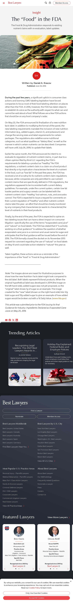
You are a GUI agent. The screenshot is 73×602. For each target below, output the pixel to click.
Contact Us (42, 495)
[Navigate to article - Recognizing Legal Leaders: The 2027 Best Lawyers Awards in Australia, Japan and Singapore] (24, 362)
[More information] (24, 566)
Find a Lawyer (36, 411)
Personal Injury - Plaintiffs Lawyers (16, 473)
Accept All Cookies (36, 598)
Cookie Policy (34, 588)
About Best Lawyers (45, 473)
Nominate (19, 416)
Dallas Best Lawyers (45, 446)
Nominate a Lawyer (45, 484)
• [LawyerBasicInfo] (15, 569)
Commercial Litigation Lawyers (14, 498)
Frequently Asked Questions (48, 480)
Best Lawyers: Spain (10, 439)
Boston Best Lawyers (46, 453)
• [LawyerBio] (18, 569)
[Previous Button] (4, 547)
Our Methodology (45, 477)
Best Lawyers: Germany (12, 443)
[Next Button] (33, 547)
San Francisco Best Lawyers (48, 450)
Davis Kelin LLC (19, 544)
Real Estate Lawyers (10, 502)
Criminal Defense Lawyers (13, 488)
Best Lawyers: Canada (11, 432)
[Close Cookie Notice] (71, 581)
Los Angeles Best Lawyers (47, 432)
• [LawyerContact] (22, 569)
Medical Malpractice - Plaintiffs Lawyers (18, 477)
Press (40, 488)
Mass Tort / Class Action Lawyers (15, 480)
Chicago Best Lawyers (46, 436)
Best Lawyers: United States (13, 428)
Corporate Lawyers (10, 495)
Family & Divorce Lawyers (13, 484)
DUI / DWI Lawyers (10, 491)
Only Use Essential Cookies (36, 593)
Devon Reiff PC (54, 544)
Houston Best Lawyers (46, 443)
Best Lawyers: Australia (11, 436)
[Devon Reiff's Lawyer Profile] (53, 534)
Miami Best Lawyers (45, 457)
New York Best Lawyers (46, 428)
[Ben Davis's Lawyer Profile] (19, 534)
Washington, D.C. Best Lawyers (49, 439)
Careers (41, 491)
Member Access (53, 416)
